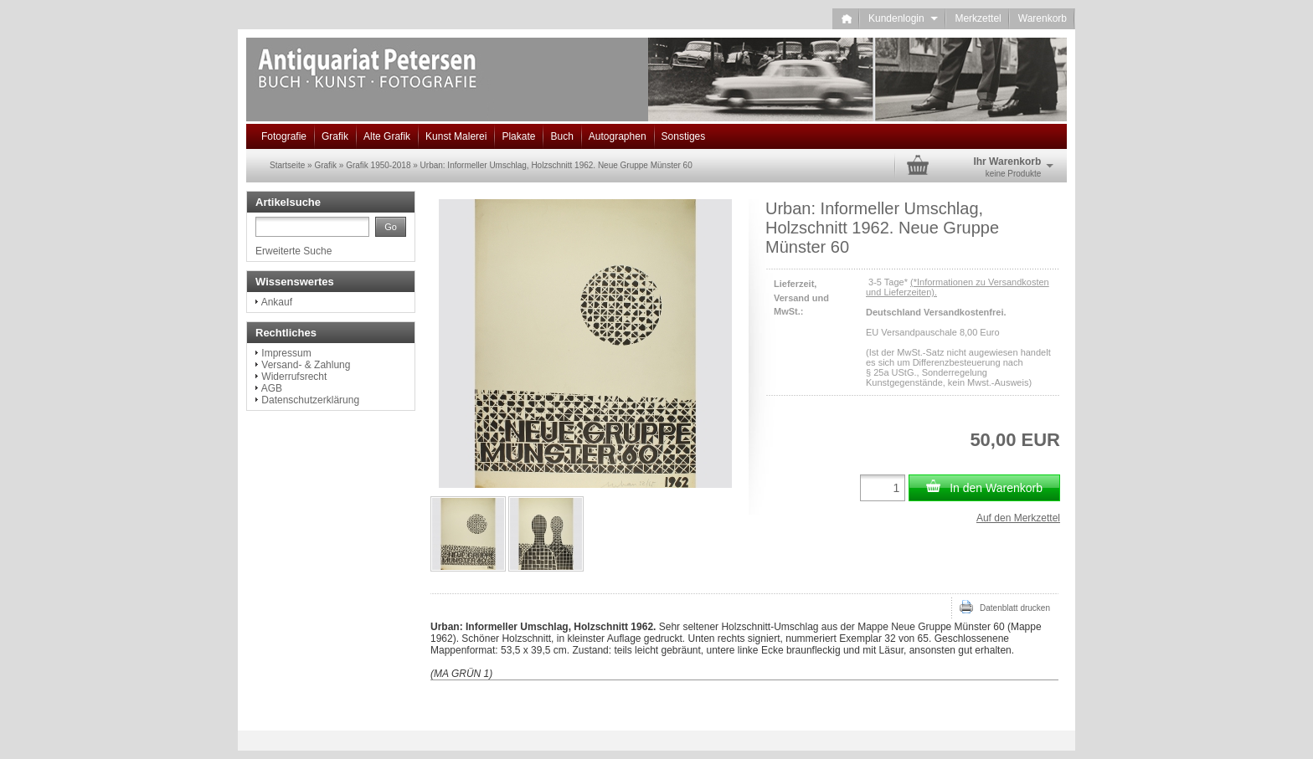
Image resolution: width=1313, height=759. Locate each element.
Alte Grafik (386, 136)
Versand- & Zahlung (305, 365)
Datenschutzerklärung (310, 400)
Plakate (518, 136)
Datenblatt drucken (1005, 606)
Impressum (286, 353)
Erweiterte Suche (293, 251)
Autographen (617, 136)
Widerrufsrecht (294, 376)
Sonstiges (684, 136)
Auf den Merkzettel (1018, 518)
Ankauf (276, 302)
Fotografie (283, 136)
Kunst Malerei (456, 136)
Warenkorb (1042, 18)
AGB (271, 388)
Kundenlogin (903, 18)
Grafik (335, 136)
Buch (561, 136)
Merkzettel (978, 18)
